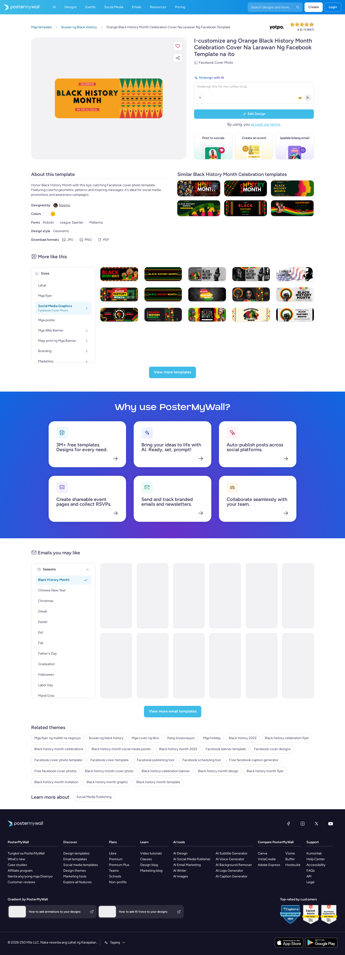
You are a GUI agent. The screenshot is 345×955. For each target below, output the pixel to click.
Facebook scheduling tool (201, 760)
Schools (115, 876)
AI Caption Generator (231, 876)
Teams (114, 871)
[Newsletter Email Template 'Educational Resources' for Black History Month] (152, 665)
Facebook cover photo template (58, 760)
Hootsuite (292, 865)
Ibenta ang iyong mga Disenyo (30, 876)
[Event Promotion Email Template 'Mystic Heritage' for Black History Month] (225, 595)
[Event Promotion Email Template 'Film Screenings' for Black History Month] (298, 665)
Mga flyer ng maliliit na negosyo (57, 738)
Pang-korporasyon (181, 738)
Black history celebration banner (166, 771)
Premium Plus (119, 865)
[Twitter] (316, 823)
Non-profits (118, 882)
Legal (310, 882)
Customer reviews (21, 882)
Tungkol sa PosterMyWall (26, 853)
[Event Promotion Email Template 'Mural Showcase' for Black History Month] (116, 665)
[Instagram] (302, 823)
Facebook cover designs (272, 749)
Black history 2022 (243, 738)
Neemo (64, 205)
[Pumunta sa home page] (19, 7)
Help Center (315, 859)
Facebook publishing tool (155, 760)
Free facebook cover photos (55, 771)
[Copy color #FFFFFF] (46, 214)
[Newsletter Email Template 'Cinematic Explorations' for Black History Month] (261, 595)
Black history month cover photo (109, 771)
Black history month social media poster (121, 749)
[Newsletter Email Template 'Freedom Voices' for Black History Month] (189, 665)
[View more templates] (172, 372)
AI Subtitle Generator (231, 853)
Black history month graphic (107, 782)
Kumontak (314, 853)
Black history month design (218, 771)
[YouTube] (330, 823)
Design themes (74, 871)
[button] (178, 46)
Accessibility (315, 865)
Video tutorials (151, 853)
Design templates (76, 853)
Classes (146, 859)
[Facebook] (288, 823)
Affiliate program (20, 871)
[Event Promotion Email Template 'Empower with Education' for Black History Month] (189, 595)
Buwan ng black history (106, 738)
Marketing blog (151, 871)
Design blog (149, 865)
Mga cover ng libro (145, 738)
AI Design (180, 853)
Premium (115, 859)
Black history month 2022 (178, 749)
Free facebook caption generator (253, 760)
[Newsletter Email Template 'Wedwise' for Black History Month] (116, 595)
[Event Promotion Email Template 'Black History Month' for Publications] (225, 665)
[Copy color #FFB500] (53, 214)
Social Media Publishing (93, 797)
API (308, 876)
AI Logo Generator (229, 871)
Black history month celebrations (58, 749)
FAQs (310, 871)
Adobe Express (269, 865)
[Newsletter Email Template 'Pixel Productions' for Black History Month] (298, 595)
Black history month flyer (265, 771)
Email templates (75, 859)
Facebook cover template (109, 760)
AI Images (180, 876)
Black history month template (158, 782)
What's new (16, 859)
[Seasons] (88, 569)
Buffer (290, 859)
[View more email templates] (172, 711)
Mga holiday (212, 738)
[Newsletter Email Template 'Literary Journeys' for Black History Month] (261, 665)
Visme (290, 853)
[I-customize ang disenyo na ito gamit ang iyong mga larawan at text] (109, 98)
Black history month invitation (56, 782)
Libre (112, 853)
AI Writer (179, 871)
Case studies (17, 865)
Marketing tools (74, 876)
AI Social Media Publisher (192, 859)
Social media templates (80, 865)
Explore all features (77, 882)
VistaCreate (267, 859)
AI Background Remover (234, 865)
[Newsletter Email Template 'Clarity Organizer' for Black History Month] (152, 595)
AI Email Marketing (187, 865)
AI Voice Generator (230, 859)
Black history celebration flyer (287, 738)
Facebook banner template (226, 749)
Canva (262, 853)
